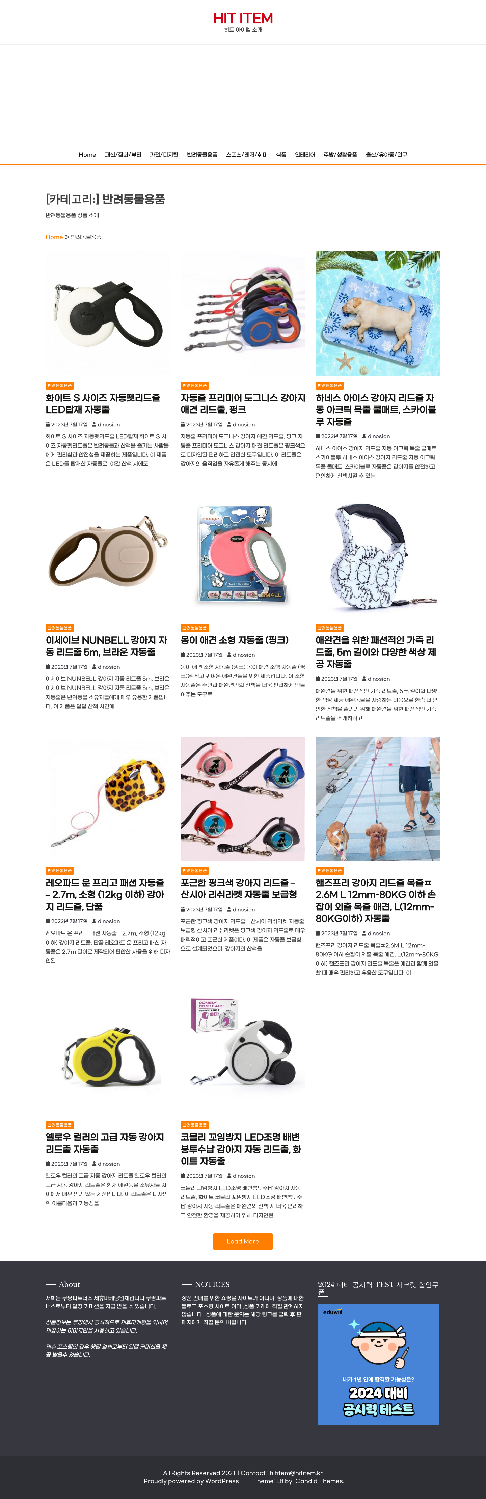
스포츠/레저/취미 (247, 155)
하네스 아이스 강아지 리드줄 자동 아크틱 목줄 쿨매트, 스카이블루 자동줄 (376, 410)
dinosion (109, 425)
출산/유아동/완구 (386, 155)
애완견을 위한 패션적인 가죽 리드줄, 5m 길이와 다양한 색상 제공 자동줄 (376, 653)
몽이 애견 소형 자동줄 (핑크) (234, 641)
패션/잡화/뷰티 (123, 155)
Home (87, 155)
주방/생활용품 (340, 155)
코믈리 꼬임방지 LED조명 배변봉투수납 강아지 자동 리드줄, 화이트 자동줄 (241, 1150)
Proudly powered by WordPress (192, 1481)
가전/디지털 (164, 155)
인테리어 (305, 155)
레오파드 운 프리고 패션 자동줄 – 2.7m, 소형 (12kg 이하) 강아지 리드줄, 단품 (105, 895)
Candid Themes (319, 1481)
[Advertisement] (243, 95)
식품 (281, 155)
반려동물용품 (202, 155)
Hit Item (243, 19)
